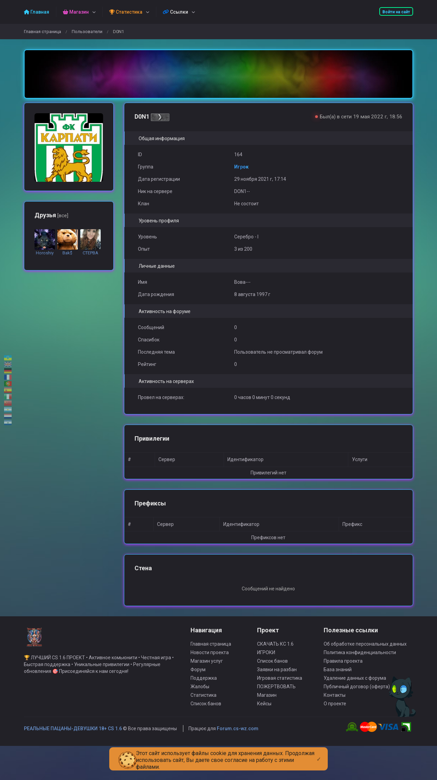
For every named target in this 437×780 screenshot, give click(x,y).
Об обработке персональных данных (365, 664)
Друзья (51, 215)
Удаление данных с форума (355, 698)
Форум (198, 689)
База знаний (338, 689)
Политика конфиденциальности (360, 672)
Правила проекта (343, 681)
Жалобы (200, 706)
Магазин (267, 715)
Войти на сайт (396, 12)
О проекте (335, 723)
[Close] (318, 754)
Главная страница (42, 31)
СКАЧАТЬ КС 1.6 (275, 664)
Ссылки (175, 12)
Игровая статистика (279, 698)
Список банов (206, 723)
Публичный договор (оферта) (357, 706)
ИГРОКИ (266, 672)
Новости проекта (210, 672)
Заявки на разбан (277, 689)
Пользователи (87, 31)
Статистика (203, 715)
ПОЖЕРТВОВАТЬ (276, 706)
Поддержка (204, 698)
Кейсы (264, 723)
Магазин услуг (207, 681)
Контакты (335, 715)
